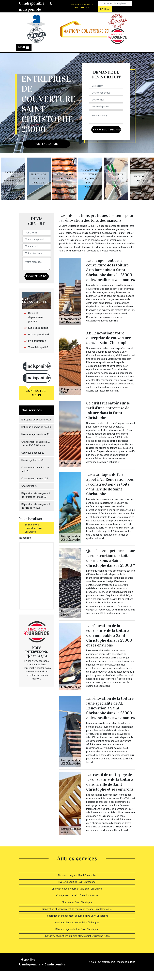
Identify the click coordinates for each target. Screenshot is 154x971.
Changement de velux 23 (34, 478)
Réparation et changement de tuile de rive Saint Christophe (77, 915)
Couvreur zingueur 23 (32, 452)
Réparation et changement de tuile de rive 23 (35, 506)
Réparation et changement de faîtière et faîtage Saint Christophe (77, 909)
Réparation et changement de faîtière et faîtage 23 (35, 495)
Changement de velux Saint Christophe (77, 895)
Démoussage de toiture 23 (35, 434)
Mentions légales (126, 962)
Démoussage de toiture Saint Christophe (77, 929)
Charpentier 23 (29, 486)
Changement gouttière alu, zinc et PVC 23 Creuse (35, 443)
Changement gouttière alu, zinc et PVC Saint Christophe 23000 (77, 936)
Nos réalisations (47, 144)
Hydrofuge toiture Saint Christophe (77, 882)
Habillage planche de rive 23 (36, 427)
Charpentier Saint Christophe (77, 902)
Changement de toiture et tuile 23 (35, 469)
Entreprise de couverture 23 (36, 419)
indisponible (31, 3)
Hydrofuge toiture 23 (32, 460)
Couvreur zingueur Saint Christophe (77, 875)
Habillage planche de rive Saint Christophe (77, 922)
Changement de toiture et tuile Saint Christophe (77, 888)
